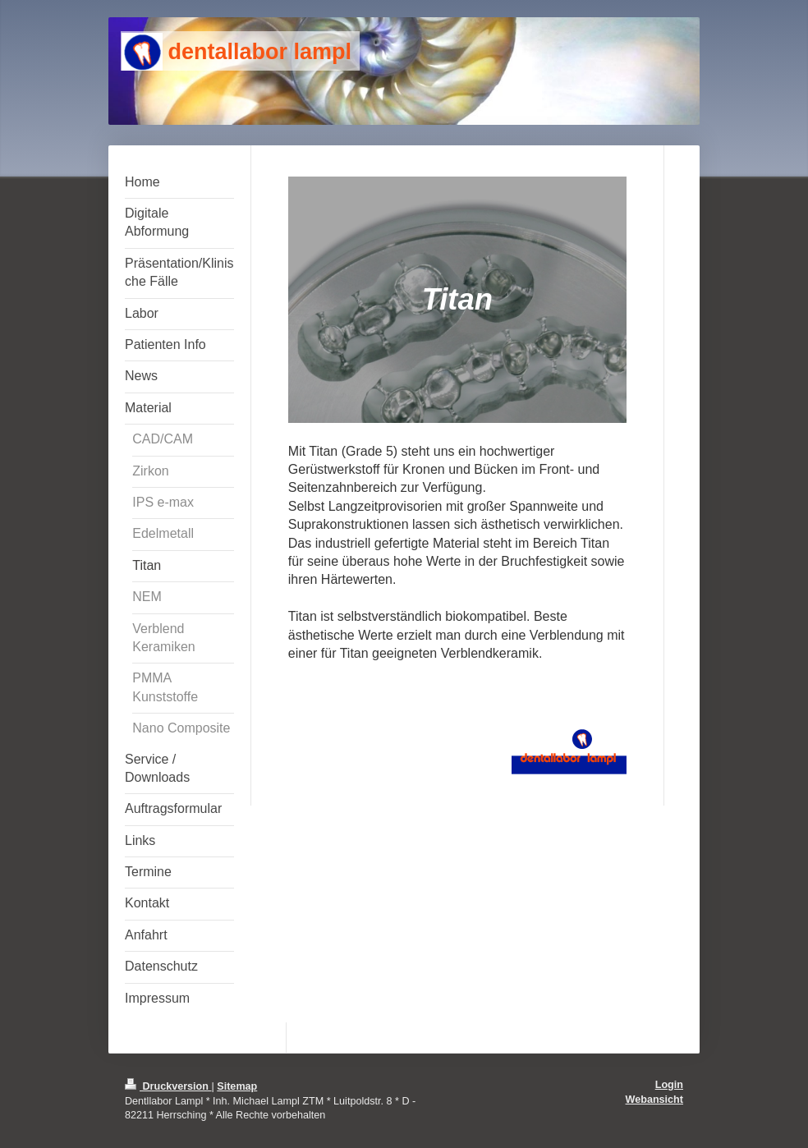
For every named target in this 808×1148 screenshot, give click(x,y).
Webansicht (654, 1099)
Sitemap (237, 1086)
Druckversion (168, 1086)
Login (669, 1085)
